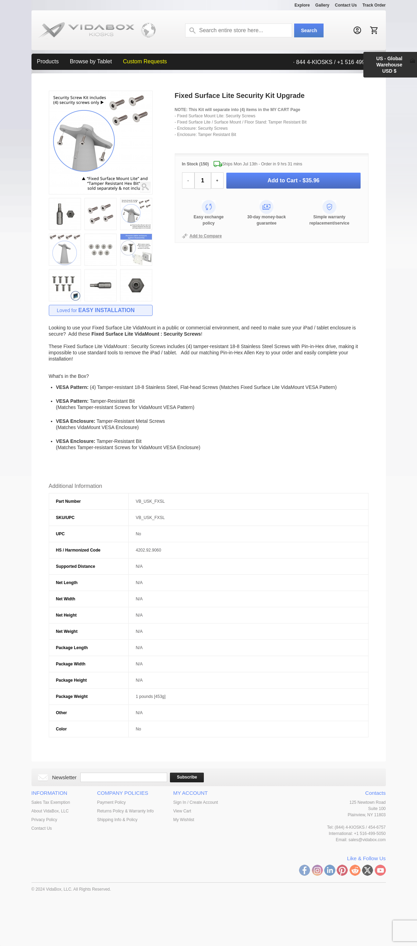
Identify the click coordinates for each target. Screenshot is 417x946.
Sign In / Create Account (195, 802)
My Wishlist (183, 819)
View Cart (182, 811)
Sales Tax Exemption (50, 802)
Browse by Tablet (91, 61)
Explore (302, 5)
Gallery (322, 5)
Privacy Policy (44, 819)
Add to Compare (206, 236)
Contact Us (346, 5)
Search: (192, 30)
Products (48, 61)
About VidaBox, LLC (50, 811)
